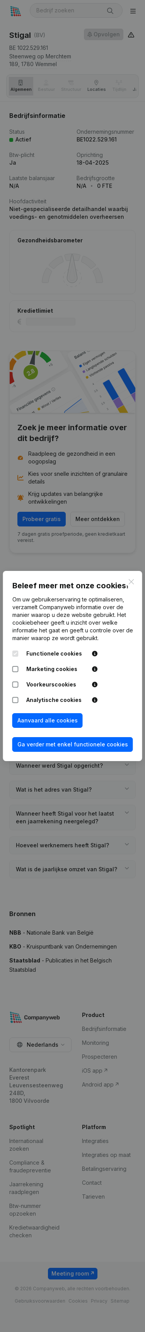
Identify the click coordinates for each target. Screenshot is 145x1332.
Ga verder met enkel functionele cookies (72, 744)
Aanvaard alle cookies (47, 720)
